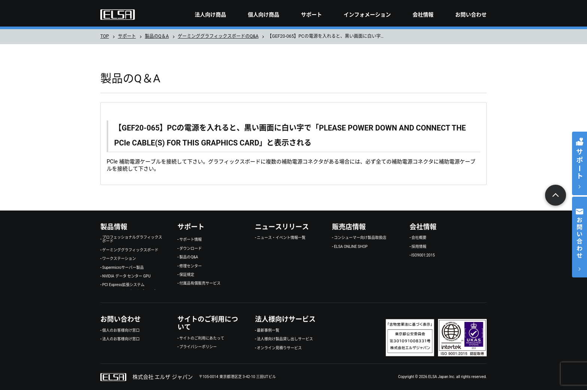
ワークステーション (119, 259)
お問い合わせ (471, 15)
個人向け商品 (263, 15)
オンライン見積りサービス (279, 348)
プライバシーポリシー (198, 347)
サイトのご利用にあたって (201, 338)
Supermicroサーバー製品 (123, 268)
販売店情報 (349, 227)
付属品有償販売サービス (199, 283)
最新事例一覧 (268, 330)
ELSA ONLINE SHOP (351, 247)
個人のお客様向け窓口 (121, 330)
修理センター (190, 266)
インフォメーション (367, 15)
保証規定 (186, 275)
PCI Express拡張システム (123, 285)
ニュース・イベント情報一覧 (281, 238)
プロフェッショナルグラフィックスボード (132, 239)
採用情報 (418, 247)
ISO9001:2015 (423, 255)
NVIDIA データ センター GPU (126, 276)
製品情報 (113, 227)
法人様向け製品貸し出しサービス (285, 339)
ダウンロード (190, 249)
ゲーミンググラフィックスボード (130, 250)
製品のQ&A (188, 257)
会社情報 (423, 15)
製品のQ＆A (157, 36)
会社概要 (418, 238)
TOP (104, 36)
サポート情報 (190, 240)
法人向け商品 (210, 15)
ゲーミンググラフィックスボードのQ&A (218, 36)
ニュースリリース (282, 227)
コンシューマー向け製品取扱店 (360, 238)
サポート (311, 15)
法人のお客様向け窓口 (121, 339)
